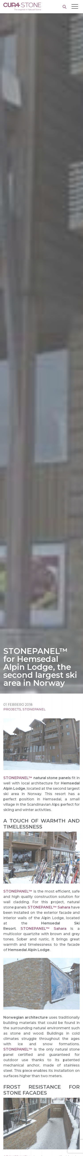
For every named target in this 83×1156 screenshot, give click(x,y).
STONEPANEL (34, 709)
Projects (12, 709)
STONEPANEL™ (17, 778)
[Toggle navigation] (75, 6)
